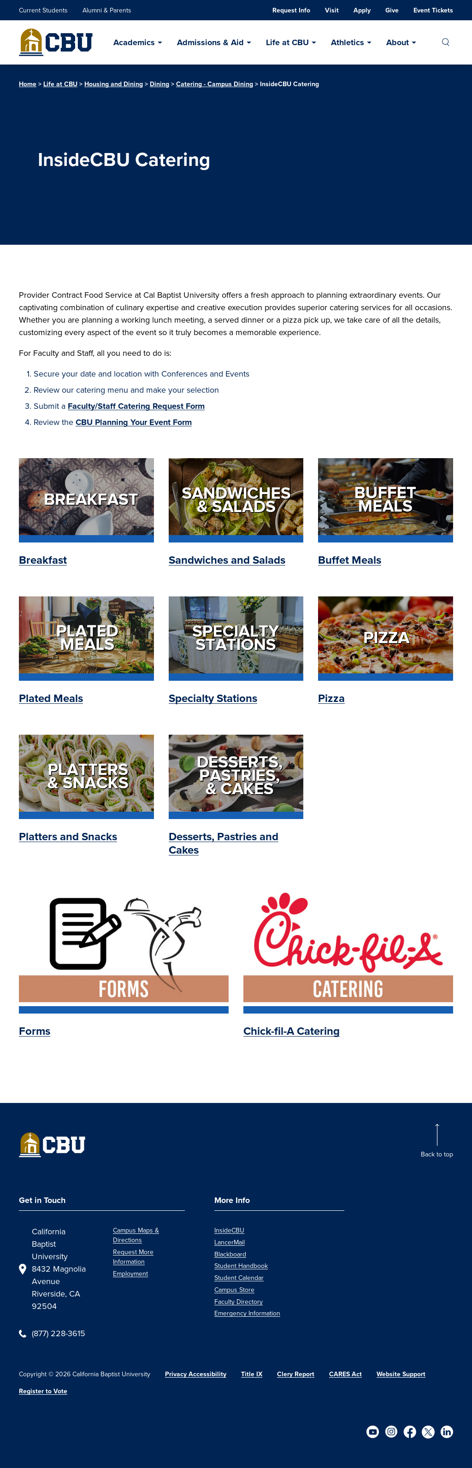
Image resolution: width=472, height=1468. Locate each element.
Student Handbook (241, 1266)
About (397, 42)
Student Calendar (239, 1278)
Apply (362, 10)
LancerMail (229, 1242)
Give (392, 10)
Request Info (291, 10)
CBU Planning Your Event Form (134, 422)
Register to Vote (43, 1391)
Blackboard (230, 1254)
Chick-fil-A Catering (291, 1031)
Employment (130, 1274)
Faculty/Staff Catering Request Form (136, 406)
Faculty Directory (238, 1302)
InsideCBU (229, 1230)
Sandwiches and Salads (227, 560)
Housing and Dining (113, 83)
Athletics (347, 42)
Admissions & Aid (210, 42)
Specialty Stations (213, 698)
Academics (134, 42)
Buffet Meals (349, 560)
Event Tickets (433, 10)
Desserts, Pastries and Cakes (223, 843)
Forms (34, 1031)
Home (27, 83)
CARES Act (345, 1374)
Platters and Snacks (68, 836)
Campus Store (234, 1290)
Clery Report (295, 1374)
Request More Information (133, 1257)
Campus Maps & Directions (136, 1235)
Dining (159, 83)
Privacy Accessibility (195, 1374)
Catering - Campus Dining (214, 83)
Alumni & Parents (107, 10)
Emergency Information (247, 1313)
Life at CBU (287, 42)
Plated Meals (51, 698)
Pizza (331, 698)
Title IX (251, 1374)
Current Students (43, 10)
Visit (332, 10)
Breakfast (43, 560)
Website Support (401, 1374)
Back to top (437, 1154)
